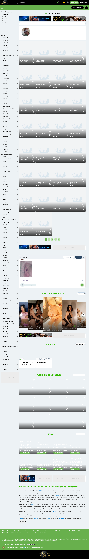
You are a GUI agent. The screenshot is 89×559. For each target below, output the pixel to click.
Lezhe (58, 135)
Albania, (21, 61)
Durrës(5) (4, 16)
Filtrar (22, 24)
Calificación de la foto (51, 531)
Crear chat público (30, 285)
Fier (41, 86)
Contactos (34, 532)
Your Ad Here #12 (44, 478)
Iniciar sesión (74, 2)
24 (57, 109)
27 (41, 84)
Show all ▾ (23, 521)
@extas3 (27, 547)
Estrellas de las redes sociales (20, 531)
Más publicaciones (79, 375)
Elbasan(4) (4, 18)
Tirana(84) (4, 31)
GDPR (12, 544)
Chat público (78, 257)
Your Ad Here (9, 377)
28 (40, 60)
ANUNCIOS (71, 531)
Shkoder (25, 86)
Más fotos (81, 293)
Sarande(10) (5, 26)
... (55, 239)
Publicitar (27, 532)
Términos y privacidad (20, 544)
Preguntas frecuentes (17, 532)
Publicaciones (63, 531)
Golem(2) (4, 22)
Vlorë (48, 518)
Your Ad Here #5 (69, 336)
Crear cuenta (84, 2)
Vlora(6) (4, 33)
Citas (8, 531)
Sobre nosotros (43, 532)
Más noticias (81, 434)
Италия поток (42, 362)
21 (56, 133)
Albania (41, 491)
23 (24, 60)
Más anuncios (80, 344)
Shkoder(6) (4, 29)
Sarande (42, 61)
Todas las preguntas (68, 257)
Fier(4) (3, 20)
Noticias (78, 531)
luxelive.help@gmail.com (37, 547)
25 (75, 60)
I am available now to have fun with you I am (26, 364)
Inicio (3, 531)
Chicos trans (40, 531)
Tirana (75, 61)
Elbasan (25, 61)
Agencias (32, 531)
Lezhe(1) (4, 25)
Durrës (33, 504)
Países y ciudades (77, 7)
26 (58, 60)
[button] (21, 314)
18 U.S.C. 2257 (5, 544)
